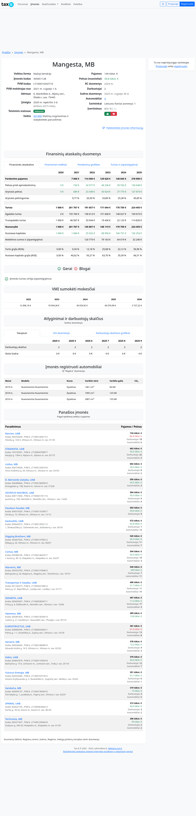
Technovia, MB (13, 756)
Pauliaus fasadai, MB (17, 545)
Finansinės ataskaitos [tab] (21, 202)
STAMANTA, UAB (14, 486)
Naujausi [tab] (22, 370)
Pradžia (6, 52)
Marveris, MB (13, 604)
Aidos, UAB (11, 694)
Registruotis (187, 3)
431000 (37, 116)
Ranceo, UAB (12, 470)
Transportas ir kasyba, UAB (21, 620)
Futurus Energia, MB (17, 709)
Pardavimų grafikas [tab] (89, 202)
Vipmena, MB (13, 650)
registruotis (180, 66)
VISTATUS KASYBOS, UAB (19, 530)
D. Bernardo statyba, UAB (20, 517)
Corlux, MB (11, 589)
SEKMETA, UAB (13, 635)
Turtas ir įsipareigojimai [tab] (124, 202)
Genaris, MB (12, 679)
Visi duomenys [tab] (61, 370)
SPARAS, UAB (12, 740)
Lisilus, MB (11, 501)
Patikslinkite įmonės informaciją (122, 128)
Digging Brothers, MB (18, 573)
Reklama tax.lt (115, 785)
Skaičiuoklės (49, 4)
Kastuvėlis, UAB (14, 558)
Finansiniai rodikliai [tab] (56, 202)
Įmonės (35, 4)
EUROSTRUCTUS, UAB (18, 663)
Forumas (23, 4)
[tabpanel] (73, 253)
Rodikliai (66, 4)
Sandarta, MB (13, 725)
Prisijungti (173, 3)
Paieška (78, 4)
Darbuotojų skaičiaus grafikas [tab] (113, 370)
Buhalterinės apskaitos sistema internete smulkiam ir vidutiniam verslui (98, 788)
